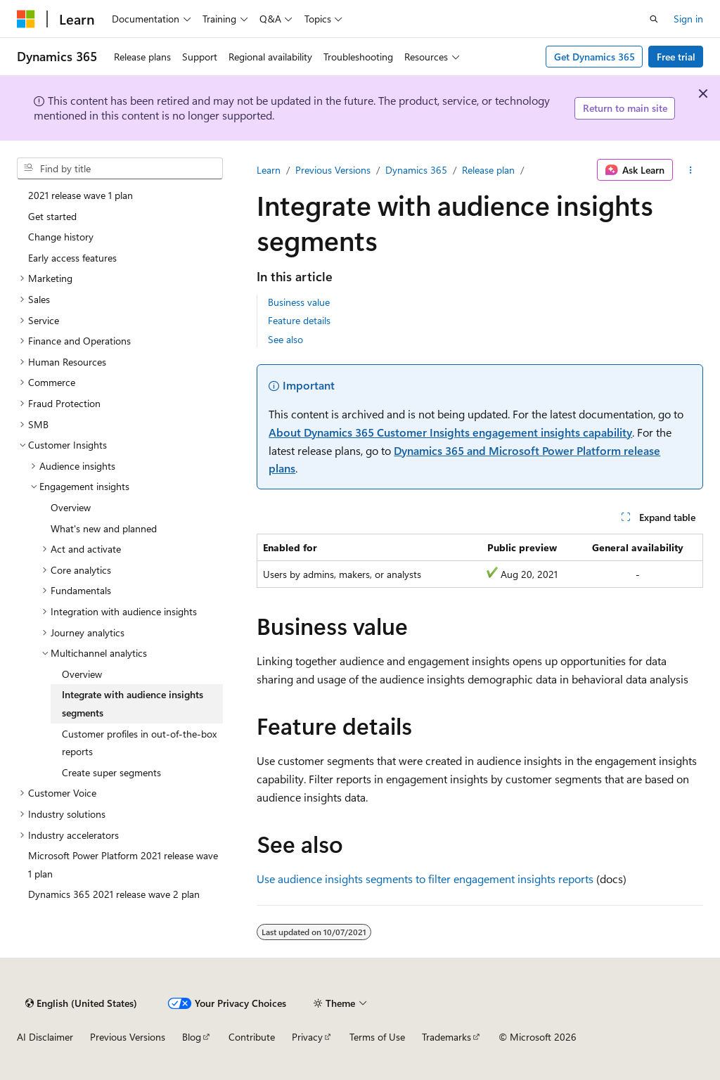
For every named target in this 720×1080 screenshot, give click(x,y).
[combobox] (120, 169)
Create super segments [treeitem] (111, 772)
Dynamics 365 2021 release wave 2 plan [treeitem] (114, 894)
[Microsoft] (26, 19)
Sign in (688, 18)
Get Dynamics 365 (594, 56)
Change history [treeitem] (61, 236)
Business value (299, 302)
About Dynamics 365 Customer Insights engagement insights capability (450, 432)
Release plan (488, 169)
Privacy (307, 1036)
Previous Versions (333, 169)
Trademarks (446, 1036)
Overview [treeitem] (71, 507)
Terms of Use (377, 1036)
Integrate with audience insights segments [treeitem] (132, 703)
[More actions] (691, 170)
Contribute (252, 1036)
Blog (191, 1036)
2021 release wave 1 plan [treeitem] (80, 195)
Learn (269, 169)
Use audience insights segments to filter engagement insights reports (425, 878)
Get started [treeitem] (52, 216)
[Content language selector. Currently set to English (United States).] (81, 1003)
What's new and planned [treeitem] (104, 528)
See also (285, 339)
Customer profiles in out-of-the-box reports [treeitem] (139, 743)
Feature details (299, 320)
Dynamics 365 (416, 169)
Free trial (676, 56)
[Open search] (654, 19)
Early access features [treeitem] (72, 257)
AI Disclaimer (45, 1036)
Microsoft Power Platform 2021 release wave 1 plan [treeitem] (123, 864)
